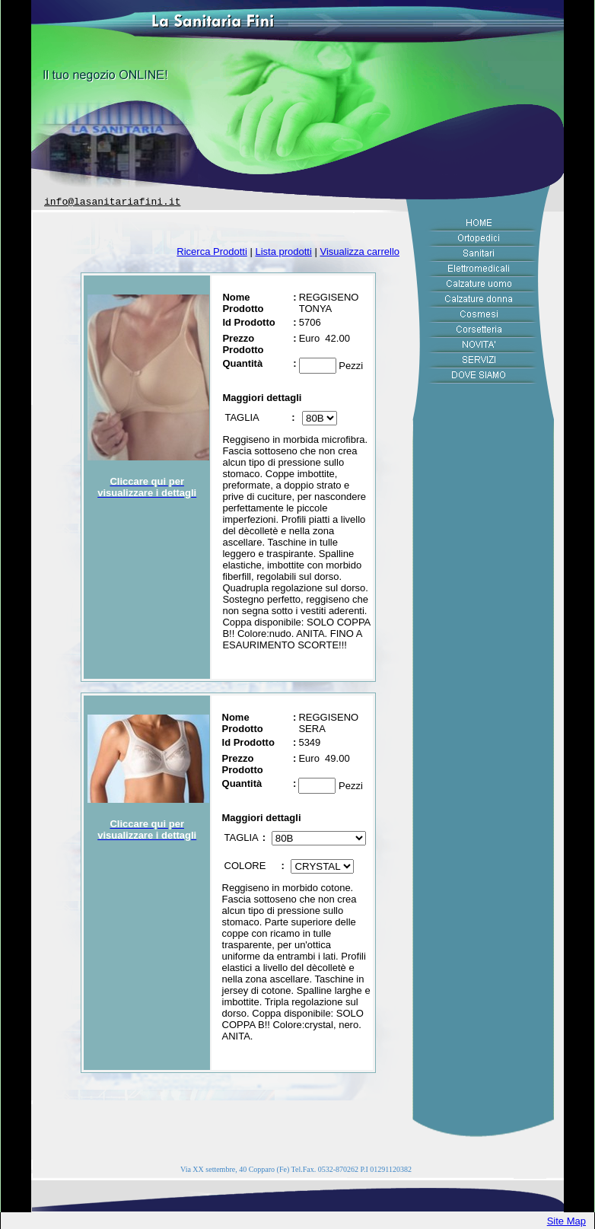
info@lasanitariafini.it (112, 202)
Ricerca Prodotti (212, 251)
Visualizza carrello (359, 251)
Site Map (566, 1221)
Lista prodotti (283, 251)
